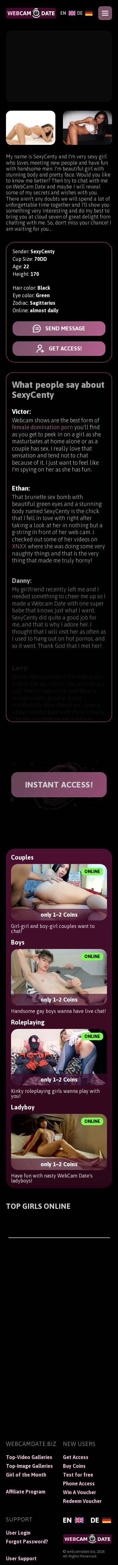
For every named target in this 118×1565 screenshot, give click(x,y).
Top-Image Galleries (29, 1466)
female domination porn (42, 428)
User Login (18, 1532)
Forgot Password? (27, 1541)
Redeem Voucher (82, 1501)
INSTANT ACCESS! (59, 784)
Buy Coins (74, 1466)
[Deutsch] (84, 13)
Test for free (78, 1474)
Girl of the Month (26, 1474)
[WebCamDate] (31, 13)
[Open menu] (105, 13)
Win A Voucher (79, 1492)
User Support (21, 1558)
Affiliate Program (25, 1491)
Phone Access (79, 1483)
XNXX (19, 549)
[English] (67, 13)
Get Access (75, 1457)
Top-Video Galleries (29, 1457)
